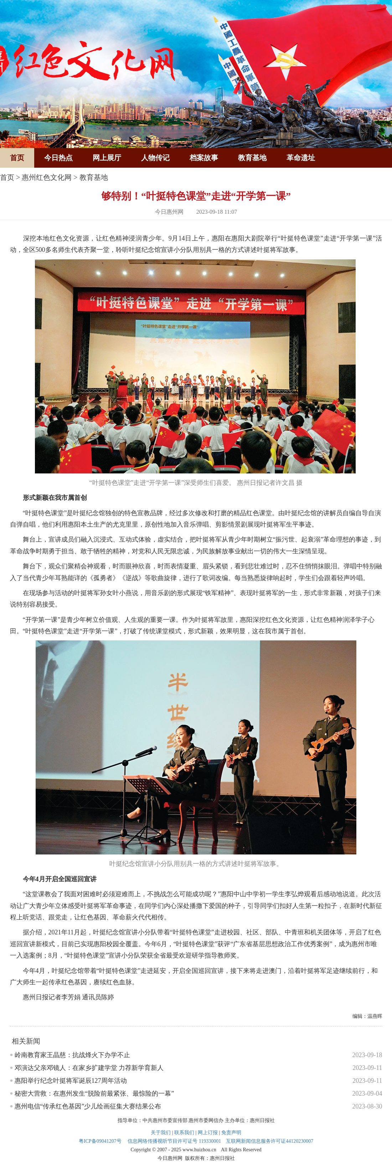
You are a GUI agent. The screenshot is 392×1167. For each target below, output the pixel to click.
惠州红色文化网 (47, 177)
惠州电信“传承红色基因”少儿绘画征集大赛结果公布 (88, 1106)
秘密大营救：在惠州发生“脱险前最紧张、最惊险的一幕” (94, 1093)
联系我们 (184, 1132)
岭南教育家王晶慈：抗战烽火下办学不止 (72, 1055)
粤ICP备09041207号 (100, 1141)
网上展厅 (107, 158)
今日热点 (58, 158)
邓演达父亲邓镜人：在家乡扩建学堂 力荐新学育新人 (89, 1067)
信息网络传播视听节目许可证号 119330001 (174, 1141)
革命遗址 (301, 158)
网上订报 (208, 1132)
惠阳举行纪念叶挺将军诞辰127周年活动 (71, 1080)
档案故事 (204, 158)
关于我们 (161, 1132)
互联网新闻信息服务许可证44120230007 (269, 1141)
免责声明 (231, 1132)
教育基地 (252, 158)
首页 (17, 158)
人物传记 (155, 158)
